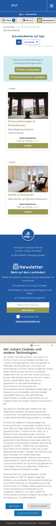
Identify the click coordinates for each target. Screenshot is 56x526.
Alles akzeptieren (28, 513)
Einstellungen (38, 506)
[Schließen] (52, 345)
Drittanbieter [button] (44, 523)
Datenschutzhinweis (27, 523)
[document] (28, 425)
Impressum (11, 523)
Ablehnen (14, 506)
